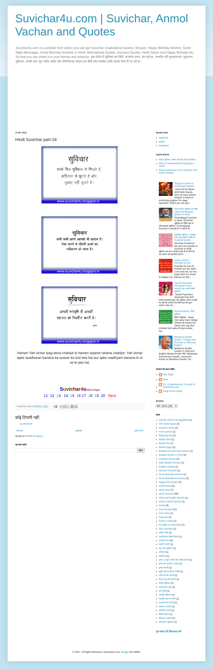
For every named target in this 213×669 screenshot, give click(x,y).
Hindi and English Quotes (171, 497)
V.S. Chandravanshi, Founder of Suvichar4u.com (179, 385)
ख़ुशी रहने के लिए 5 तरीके (169, 571)
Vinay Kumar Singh (172, 391)
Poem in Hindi (166, 521)
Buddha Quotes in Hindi (171, 455)
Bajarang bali (165, 435)
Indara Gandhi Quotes (170, 501)
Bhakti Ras (164, 443)
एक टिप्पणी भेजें (26, 424)
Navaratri (163, 517)
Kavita (162, 505)
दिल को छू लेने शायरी (167, 579)
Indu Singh (168, 374)
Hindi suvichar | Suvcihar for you (182, 261)
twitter (162, 141)
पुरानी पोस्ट (139, 430)
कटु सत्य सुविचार (166, 548)
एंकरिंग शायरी (164, 544)
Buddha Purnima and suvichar (174, 451)
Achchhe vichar (166, 428)
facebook (163, 137)
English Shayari (167, 466)
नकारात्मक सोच (165, 587)
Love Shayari (165, 509)
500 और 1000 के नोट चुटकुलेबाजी (173, 420)
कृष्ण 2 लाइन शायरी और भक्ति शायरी (174, 560)
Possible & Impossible (170, 524)
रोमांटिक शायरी (165, 610)
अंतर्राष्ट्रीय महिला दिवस (168, 536)
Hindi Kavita (165, 486)
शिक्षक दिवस (164, 614)
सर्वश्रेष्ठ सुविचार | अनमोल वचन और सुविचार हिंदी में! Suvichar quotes (185, 237)
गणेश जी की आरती (166, 575)
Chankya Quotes (167, 459)
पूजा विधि (162, 591)
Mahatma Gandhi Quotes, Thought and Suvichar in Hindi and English (185, 341)
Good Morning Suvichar (171, 474)
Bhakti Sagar (165, 447)
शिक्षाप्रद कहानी (165, 618)
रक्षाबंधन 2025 (165, 606)
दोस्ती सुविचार (164, 583)
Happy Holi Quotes (168, 482)
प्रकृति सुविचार (165, 594)
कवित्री (162, 552)
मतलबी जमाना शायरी (167, 598)
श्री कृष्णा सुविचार (166, 622)
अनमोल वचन (164, 540)
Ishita (165, 379)
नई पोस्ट (19, 430)
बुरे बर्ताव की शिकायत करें (168, 631)
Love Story (164, 513)
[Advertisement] (106, 97)
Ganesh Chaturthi (168, 470)
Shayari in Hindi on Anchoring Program (184, 184)
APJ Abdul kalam (167, 424)
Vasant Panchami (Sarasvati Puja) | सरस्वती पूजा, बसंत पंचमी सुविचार (184, 287)
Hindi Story (164, 490)
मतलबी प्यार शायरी (166, 602)
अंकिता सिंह (163, 532)
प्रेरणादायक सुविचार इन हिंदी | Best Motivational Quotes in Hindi (186, 212)
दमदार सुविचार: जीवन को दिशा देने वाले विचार (177, 159)
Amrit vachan (165, 431)
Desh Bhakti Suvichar (170, 462)
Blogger (125, 652)
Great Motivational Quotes (172, 478)
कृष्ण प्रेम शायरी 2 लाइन (169, 563)
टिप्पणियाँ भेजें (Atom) (34, 436)
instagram (164, 145)
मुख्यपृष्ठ (79, 430)
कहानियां (162, 556)
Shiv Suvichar (166, 528)
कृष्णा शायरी (163, 567)
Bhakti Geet (165, 439)
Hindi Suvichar (166, 493)
